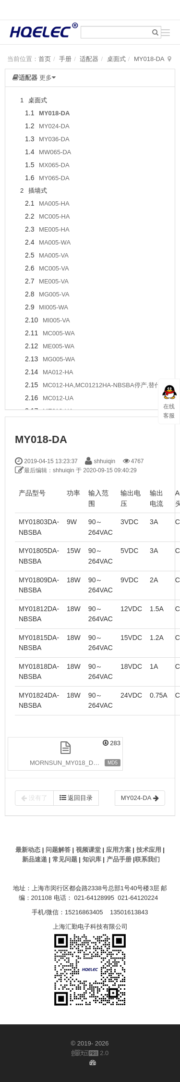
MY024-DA (54, 126)
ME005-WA (58, 346)
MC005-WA (59, 333)
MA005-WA (55, 242)
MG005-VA (54, 294)
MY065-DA (54, 178)
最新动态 (27, 849)
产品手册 (119, 859)
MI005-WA (53, 307)
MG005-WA (59, 359)
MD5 (113, 762)
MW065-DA (55, 152)
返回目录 (76, 797)
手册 (65, 58)
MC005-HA (54, 216)
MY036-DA (54, 139)
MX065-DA (54, 165)
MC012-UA (58, 398)
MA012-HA (58, 372)
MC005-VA (54, 268)
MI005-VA (56, 320)
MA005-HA (54, 203)
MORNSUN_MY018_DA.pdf (69, 762)
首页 (44, 58)
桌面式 (116, 58)
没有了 (34, 798)
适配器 (89, 58)
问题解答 (58, 849)
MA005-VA (54, 255)
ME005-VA (54, 281)
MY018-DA (149, 58)
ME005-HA (54, 229)
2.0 (90, 1053)
